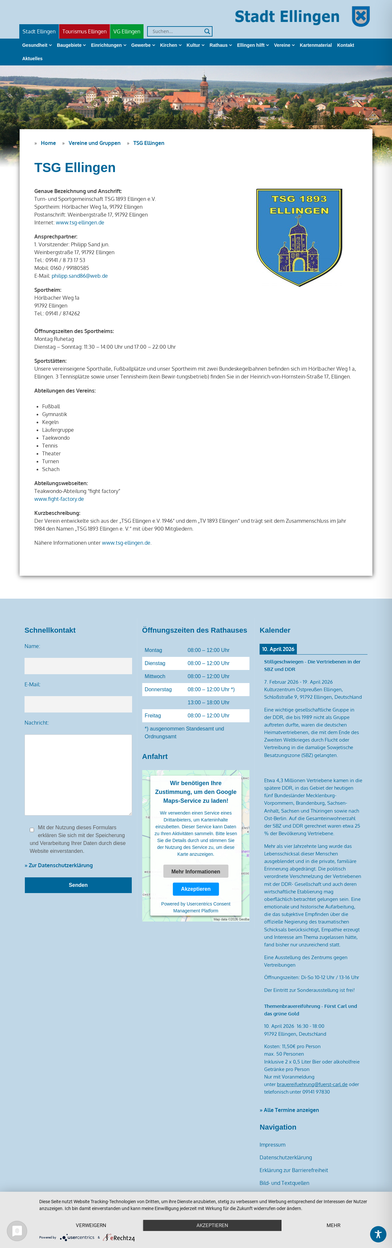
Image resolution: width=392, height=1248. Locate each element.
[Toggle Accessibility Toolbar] (378, 1234)
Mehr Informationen (195, 871)
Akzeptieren (196, 889)
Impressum (272, 1144)
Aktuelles (32, 58)
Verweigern (91, 1225)
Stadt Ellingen (39, 31)
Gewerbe (141, 45)
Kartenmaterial (316, 45)
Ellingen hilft (250, 45)
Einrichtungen (106, 45)
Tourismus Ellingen (84, 31)
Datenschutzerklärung (286, 1157)
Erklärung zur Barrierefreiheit (294, 1170)
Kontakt (345, 45)
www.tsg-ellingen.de (80, 222)
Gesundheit (34, 45)
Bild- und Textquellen (284, 1183)
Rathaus (219, 45)
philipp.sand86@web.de (80, 275)
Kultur (193, 45)
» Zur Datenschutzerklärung (59, 865)
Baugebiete (69, 45)
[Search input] (177, 31)
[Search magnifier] (207, 31)
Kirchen (168, 45)
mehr (333, 1225)
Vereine (282, 45)
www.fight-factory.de (59, 499)
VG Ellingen (126, 31)
